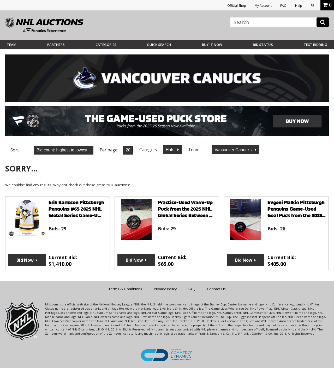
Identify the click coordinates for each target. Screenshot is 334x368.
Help (298, 5)
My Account (263, 5)
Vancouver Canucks (233, 150)
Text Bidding (315, 44)
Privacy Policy (165, 288)
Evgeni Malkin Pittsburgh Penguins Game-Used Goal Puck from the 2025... (296, 209)
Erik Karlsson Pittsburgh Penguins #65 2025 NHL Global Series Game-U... (76, 209)
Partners (56, 44)
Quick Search (159, 44)
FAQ (283, 5)
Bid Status (263, 44)
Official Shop (236, 5)
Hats (170, 150)
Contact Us (216, 288)
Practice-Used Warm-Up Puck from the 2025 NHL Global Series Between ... (185, 209)
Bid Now (25, 260)
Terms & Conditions (125, 288)
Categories (106, 44)
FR (312, 5)
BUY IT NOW (212, 44)
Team (11, 44)
